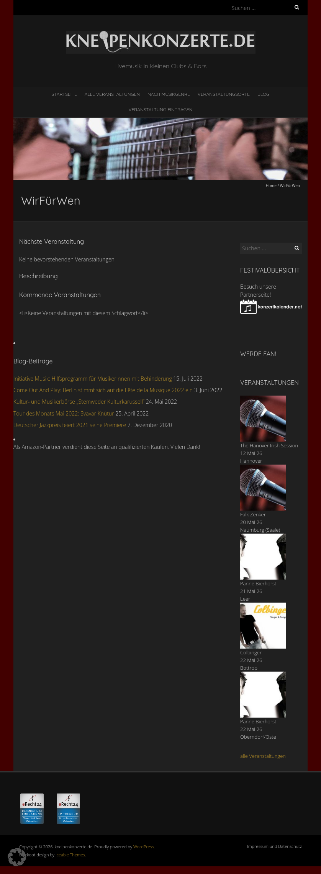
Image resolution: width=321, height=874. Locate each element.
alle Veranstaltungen (263, 755)
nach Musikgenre (168, 94)
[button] (17, 857)
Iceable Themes (70, 855)
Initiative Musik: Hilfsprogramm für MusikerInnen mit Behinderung (92, 378)
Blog (263, 94)
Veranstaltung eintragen (161, 109)
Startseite (64, 94)
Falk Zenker (253, 514)
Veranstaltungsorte (224, 94)
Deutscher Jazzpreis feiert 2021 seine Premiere (69, 425)
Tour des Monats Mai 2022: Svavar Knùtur (63, 413)
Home (271, 185)
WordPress (143, 846)
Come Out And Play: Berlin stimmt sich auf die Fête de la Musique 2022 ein (103, 390)
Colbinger (251, 652)
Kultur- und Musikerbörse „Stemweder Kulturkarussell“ (78, 401)
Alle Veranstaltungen (112, 94)
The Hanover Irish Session (269, 445)
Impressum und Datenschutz (274, 846)
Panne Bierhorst (258, 583)
